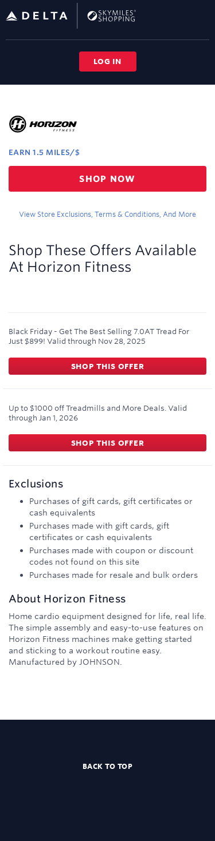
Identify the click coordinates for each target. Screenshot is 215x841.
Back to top (108, 766)
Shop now (107, 178)
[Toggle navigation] (201, 15)
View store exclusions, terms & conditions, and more (107, 214)
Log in (107, 61)
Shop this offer (107, 366)
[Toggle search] (182, 15)
